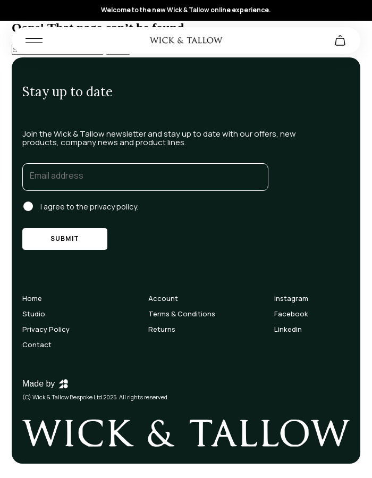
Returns (161, 329)
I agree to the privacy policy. (89, 207)
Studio (33, 313)
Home (32, 298)
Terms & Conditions (181, 313)
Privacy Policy (46, 329)
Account (163, 298)
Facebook (291, 313)
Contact (37, 344)
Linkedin (288, 329)
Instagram (291, 298)
